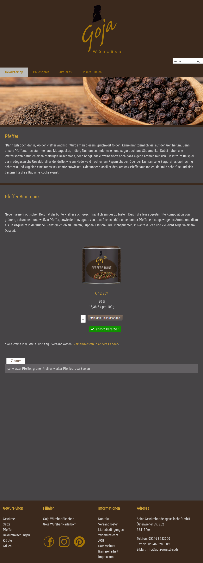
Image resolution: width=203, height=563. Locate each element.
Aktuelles (65, 72)
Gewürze (9, 519)
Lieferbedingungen (111, 530)
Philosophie (41, 72)
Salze (6, 524)
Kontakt (103, 519)
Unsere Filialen (92, 72)
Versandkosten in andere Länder (96, 344)
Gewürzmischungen (16, 535)
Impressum (106, 557)
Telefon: (153, 538)
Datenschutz (106, 546)
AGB (101, 540)
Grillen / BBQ (12, 546)
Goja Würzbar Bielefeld (58, 519)
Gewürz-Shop (14, 72)
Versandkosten (108, 524)
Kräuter (8, 540)
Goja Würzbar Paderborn (60, 524)
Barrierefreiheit (108, 551)
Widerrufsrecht (108, 535)
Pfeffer (7, 530)
